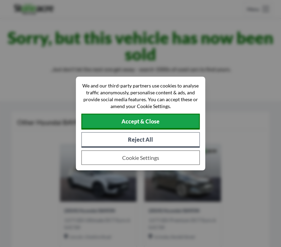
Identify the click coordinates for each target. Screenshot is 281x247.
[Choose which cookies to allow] (140, 158)
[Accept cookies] (140, 122)
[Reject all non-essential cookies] (140, 140)
